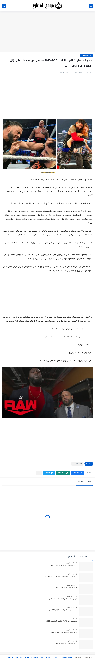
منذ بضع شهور (71, 563)
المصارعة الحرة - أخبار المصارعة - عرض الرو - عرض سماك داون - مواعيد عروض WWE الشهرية (41, 658)
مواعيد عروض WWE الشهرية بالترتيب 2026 (61, 621)
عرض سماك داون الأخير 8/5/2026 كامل (63, 599)
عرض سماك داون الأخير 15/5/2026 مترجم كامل (60, 577)
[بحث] (4, 6)
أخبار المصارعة (86, 55)
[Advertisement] (47, 32)
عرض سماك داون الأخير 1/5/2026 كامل (63, 610)
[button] (77, 473)
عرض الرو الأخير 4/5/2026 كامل (66, 644)
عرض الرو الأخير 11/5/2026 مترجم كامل (63, 565)
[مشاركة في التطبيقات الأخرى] (39, 473)
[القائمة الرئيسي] (91, 6)
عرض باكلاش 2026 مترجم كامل (66, 588)
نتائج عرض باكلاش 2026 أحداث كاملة (64, 632)
